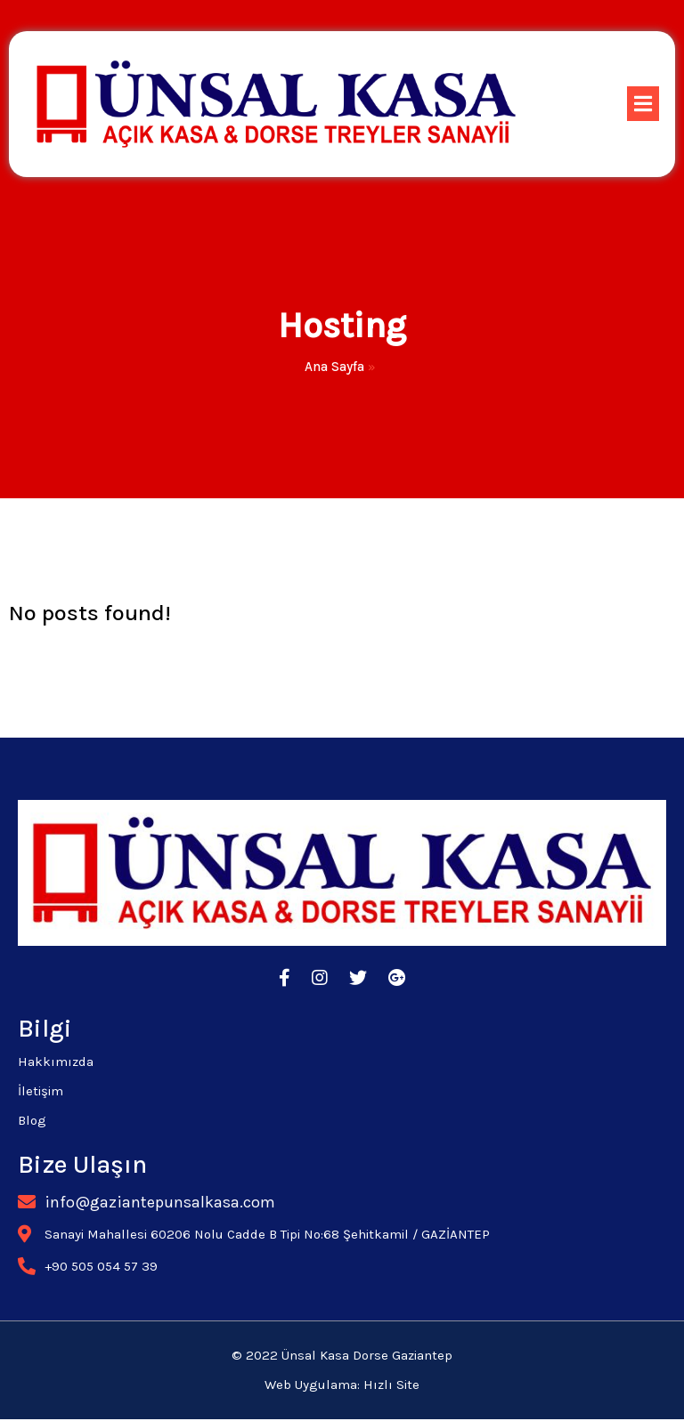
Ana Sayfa (334, 367)
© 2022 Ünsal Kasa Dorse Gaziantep (342, 1358)
